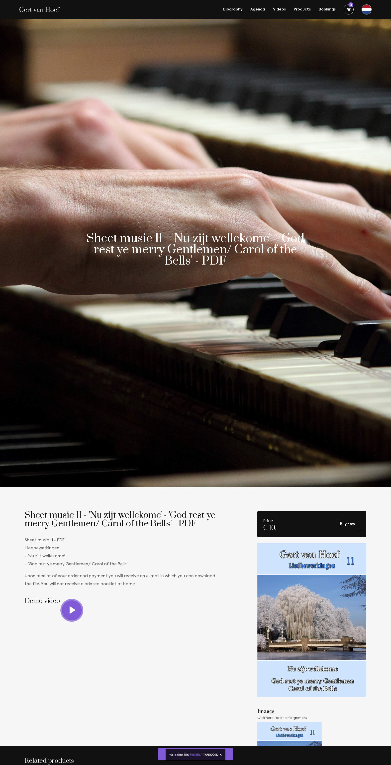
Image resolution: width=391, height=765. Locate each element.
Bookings (327, 9)
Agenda (257, 9)
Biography (232, 9)
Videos (279, 9)
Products (302, 9)
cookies (195, 755)
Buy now (347, 524)
